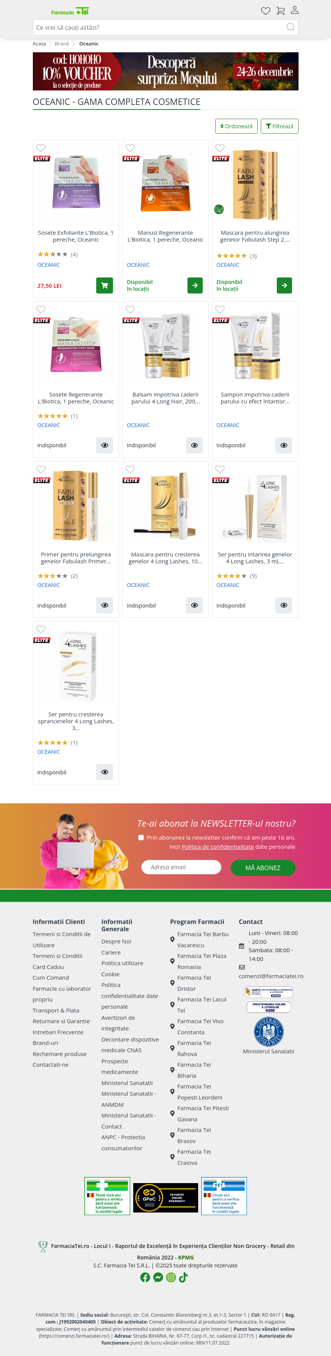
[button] (195, 285)
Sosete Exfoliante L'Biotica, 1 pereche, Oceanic (76, 236)
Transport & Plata (56, 1010)
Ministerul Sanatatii (127, 1083)
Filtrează (280, 126)
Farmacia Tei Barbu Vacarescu (199, 939)
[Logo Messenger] (158, 1277)
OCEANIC (48, 264)
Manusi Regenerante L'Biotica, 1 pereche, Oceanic (165, 236)
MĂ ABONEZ (263, 868)
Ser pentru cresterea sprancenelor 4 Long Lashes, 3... (76, 721)
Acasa (39, 43)
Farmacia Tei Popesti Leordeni (196, 1091)
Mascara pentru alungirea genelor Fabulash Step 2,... (255, 236)
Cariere (111, 952)
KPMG (186, 1257)
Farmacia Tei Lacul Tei (198, 1004)
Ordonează (236, 126)
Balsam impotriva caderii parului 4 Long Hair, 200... (165, 398)
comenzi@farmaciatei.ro (271, 976)
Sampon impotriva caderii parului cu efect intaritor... (255, 398)
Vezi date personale (232, 846)
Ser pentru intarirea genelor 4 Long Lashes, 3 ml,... (255, 557)
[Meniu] (39, 11)
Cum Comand (51, 977)
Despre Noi (116, 941)
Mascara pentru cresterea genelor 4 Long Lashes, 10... (165, 557)
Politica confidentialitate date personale (130, 995)
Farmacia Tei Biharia (190, 1070)
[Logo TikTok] (183, 1277)
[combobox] (166, 27)
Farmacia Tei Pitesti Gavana (199, 1113)
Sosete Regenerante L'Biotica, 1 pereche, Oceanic (76, 398)
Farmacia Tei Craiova (190, 1157)
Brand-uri (45, 1042)
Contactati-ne (51, 1064)
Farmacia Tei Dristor (190, 983)
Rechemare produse (60, 1054)
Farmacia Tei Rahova (190, 1048)
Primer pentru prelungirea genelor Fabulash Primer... (76, 557)
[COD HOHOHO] (166, 71)
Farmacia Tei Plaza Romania (198, 961)
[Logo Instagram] (171, 1277)
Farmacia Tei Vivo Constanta (197, 1026)
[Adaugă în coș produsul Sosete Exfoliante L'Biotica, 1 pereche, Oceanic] (104, 285)
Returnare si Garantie (61, 1021)
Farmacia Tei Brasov (190, 1135)
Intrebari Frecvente (58, 1032)
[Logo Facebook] (145, 1277)
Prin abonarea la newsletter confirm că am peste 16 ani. (221, 837)
